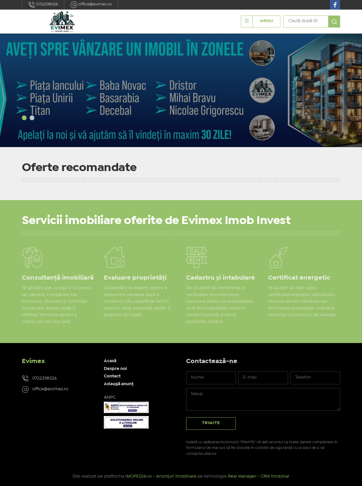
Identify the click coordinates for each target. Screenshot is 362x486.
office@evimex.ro (91, 4)
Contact (112, 376)
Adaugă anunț (118, 384)
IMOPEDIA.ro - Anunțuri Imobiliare (160, 476)
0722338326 (43, 4)
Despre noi (115, 369)
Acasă (110, 361)
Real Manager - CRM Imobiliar (258, 476)
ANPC (110, 397)
